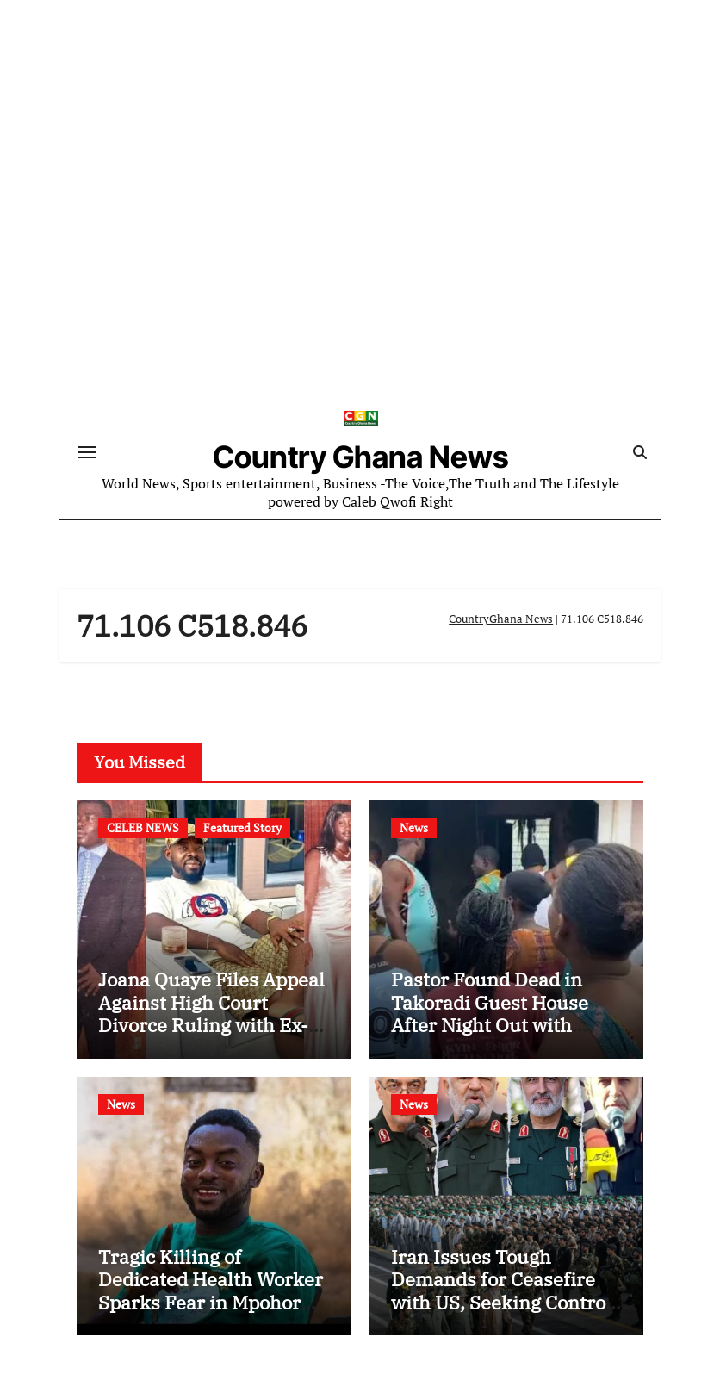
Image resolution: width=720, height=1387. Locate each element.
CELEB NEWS (143, 827)
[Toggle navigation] (87, 452)
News (414, 827)
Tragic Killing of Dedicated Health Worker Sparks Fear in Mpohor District (210, 1290)
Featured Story (242, 827)
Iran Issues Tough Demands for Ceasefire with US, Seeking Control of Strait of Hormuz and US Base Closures (501, 1302)
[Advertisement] (362, 256)
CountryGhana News (501, 618)
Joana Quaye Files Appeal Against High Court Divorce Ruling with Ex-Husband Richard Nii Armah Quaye (211, 1025)
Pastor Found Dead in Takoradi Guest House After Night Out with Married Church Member (501, 1013)
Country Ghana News (361, 456)
